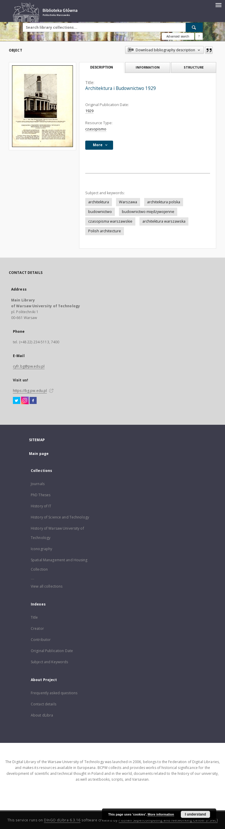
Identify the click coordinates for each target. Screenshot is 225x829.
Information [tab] (148, 67)
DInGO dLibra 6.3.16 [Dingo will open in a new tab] (62, 820)
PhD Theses (40, 494)
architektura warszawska (163, 221)
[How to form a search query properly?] (199, 36)
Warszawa (128, 201)
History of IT (41, 506)
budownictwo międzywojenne (148, 211)
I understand (195, 814)
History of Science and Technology (60, 517)
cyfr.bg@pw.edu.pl (29, 366)
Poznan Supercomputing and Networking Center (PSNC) (168, 820)
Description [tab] (101, 67)
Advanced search (177, 36)
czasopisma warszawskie (110, 221)
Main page (39, 453)
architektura (98, 201)
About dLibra (42, 715)
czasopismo (95, 129)
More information (161, 814)
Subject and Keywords (49, 661)
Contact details (43, 704)
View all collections (46, 586)
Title (34, 617)
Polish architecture (104, 230)
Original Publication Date (52, 650)
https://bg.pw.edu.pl (30, 390)
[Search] (194, 27)
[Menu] (218, 4)
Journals (38, 483)
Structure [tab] (194, 67)
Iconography (41, 548)
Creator (37, 628)
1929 (89, 110)
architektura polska (163, 201)
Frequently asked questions (54, 692)
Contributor (41, 639)
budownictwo (100, 211)
